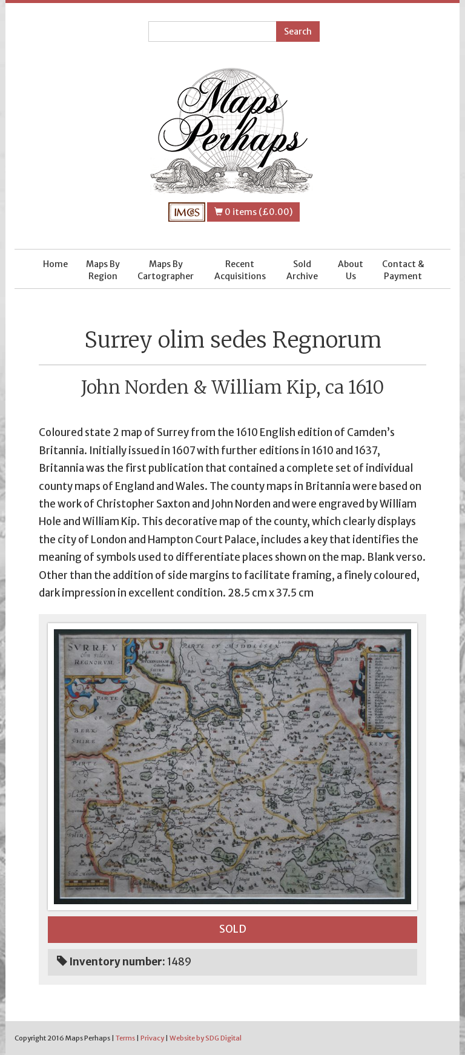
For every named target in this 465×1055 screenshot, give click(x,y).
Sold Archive (302, 270)
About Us (350, 270)
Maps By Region (103, 270)
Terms (125, 1038)
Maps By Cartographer (165, 270)
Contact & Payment (403, 270)
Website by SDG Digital (206, 1038)
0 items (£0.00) (253, 212)
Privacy (152, 1038)
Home (55, 264)
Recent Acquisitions (240, 270)
